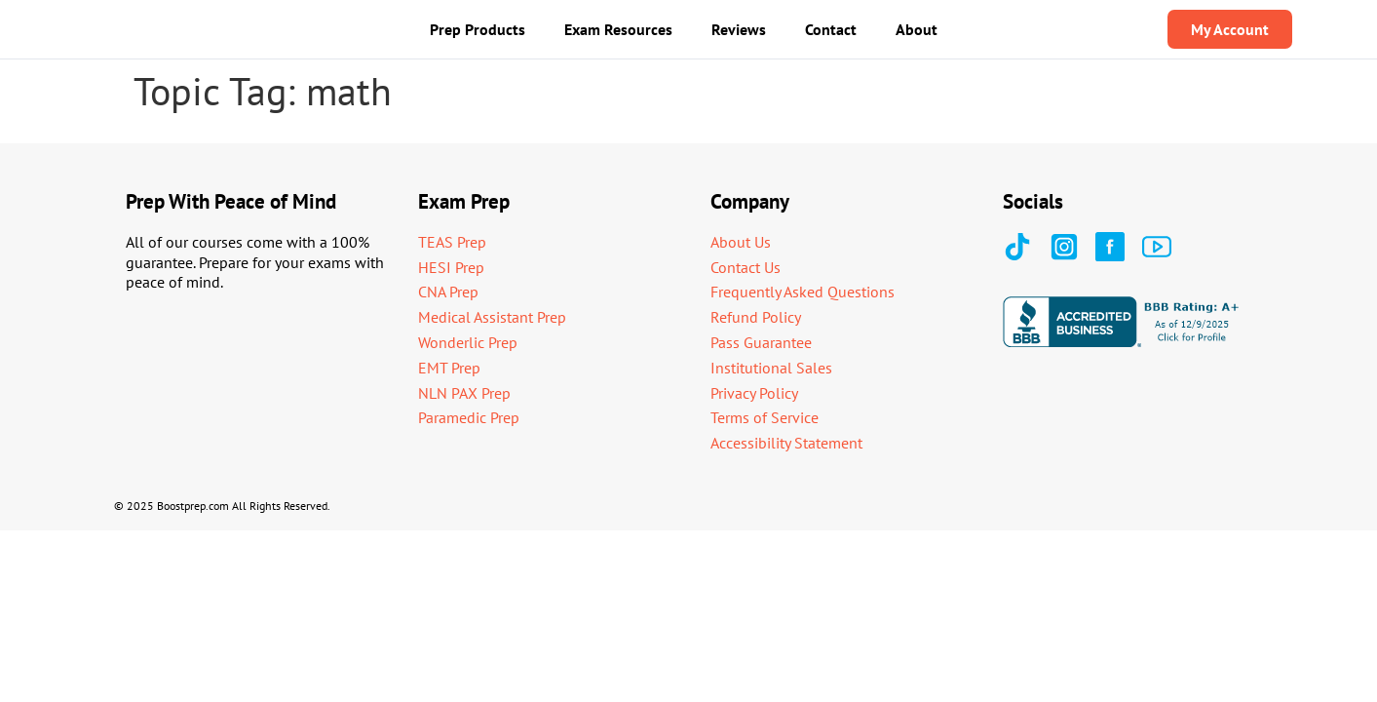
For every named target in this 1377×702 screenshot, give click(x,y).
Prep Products (477, 29)
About (916, 29)
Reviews (738, 29)
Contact (831, 29)
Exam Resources (618, 29)
